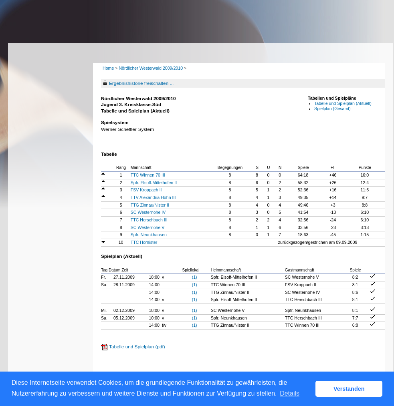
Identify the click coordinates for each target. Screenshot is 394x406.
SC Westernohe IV (148, 212)
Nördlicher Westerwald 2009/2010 (151, 68)
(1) (194, 277)
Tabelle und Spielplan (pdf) (137, 347)
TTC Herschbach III (149, 219)
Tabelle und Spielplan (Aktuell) (343, 103)
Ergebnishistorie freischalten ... (141, 83)
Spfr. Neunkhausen (149, 234)
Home (108, 68)
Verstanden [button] (349, 389)
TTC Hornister (144, 242)
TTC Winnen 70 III (148, 175)
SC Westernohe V (148, 227)
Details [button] (289, 393)
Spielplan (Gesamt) (332, 108)
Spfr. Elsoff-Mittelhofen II (154, 182)
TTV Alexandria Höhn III (153, 197)
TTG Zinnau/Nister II (150, 205)
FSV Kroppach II (146, 189)
